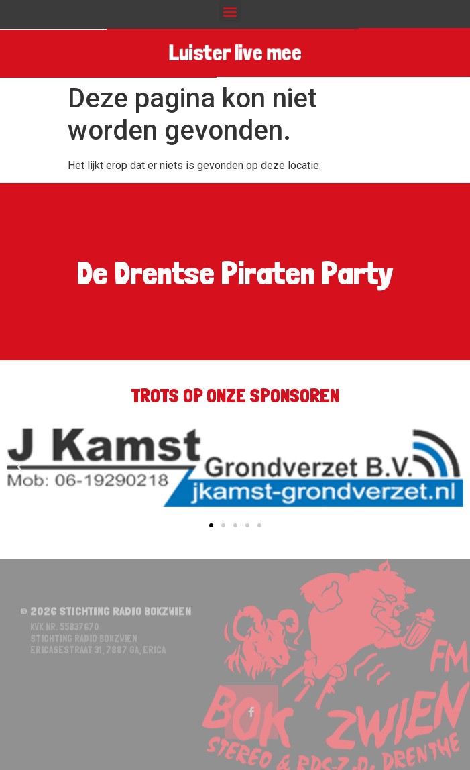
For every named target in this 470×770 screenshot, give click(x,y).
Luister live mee (234, 53)
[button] (230, 11)
